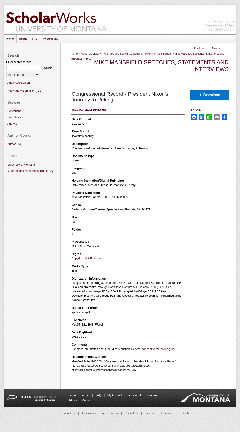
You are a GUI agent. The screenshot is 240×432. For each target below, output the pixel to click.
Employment (168, 413)
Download (209, 95)
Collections (14, 111)
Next (215, 48)
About (86, 395)
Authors (12, 123)
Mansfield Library (91, 53)
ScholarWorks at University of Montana (56, 19)
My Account (115, 395)
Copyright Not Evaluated (87, 258)
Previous (199, 48)
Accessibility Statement (142, 395)
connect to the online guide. (159, 349)
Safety (185, 413)
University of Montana (21, 164)
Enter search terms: (18, 62)
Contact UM (131, 413)
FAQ (99, 395)
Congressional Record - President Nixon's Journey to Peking (120, 97)
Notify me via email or (24, 91)
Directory (150, 413)
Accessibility (89, 413)
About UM (70, 413)
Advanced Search (18, 82)
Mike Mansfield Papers (158, 53)
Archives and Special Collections (123, 53)
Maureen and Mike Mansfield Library (220, 19)
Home (74, 53)
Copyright (88, 400)
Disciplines (14, 117)
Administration (110, 413)
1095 (88, 58)
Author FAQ (14, 144)
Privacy (73, 400)
